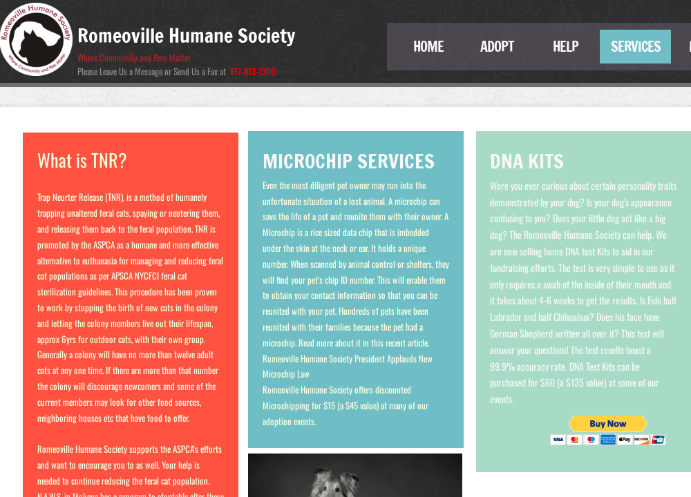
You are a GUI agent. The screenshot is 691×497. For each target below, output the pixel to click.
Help (565, 47)
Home (428, 47)
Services (636, 47)
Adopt (497, 47)
